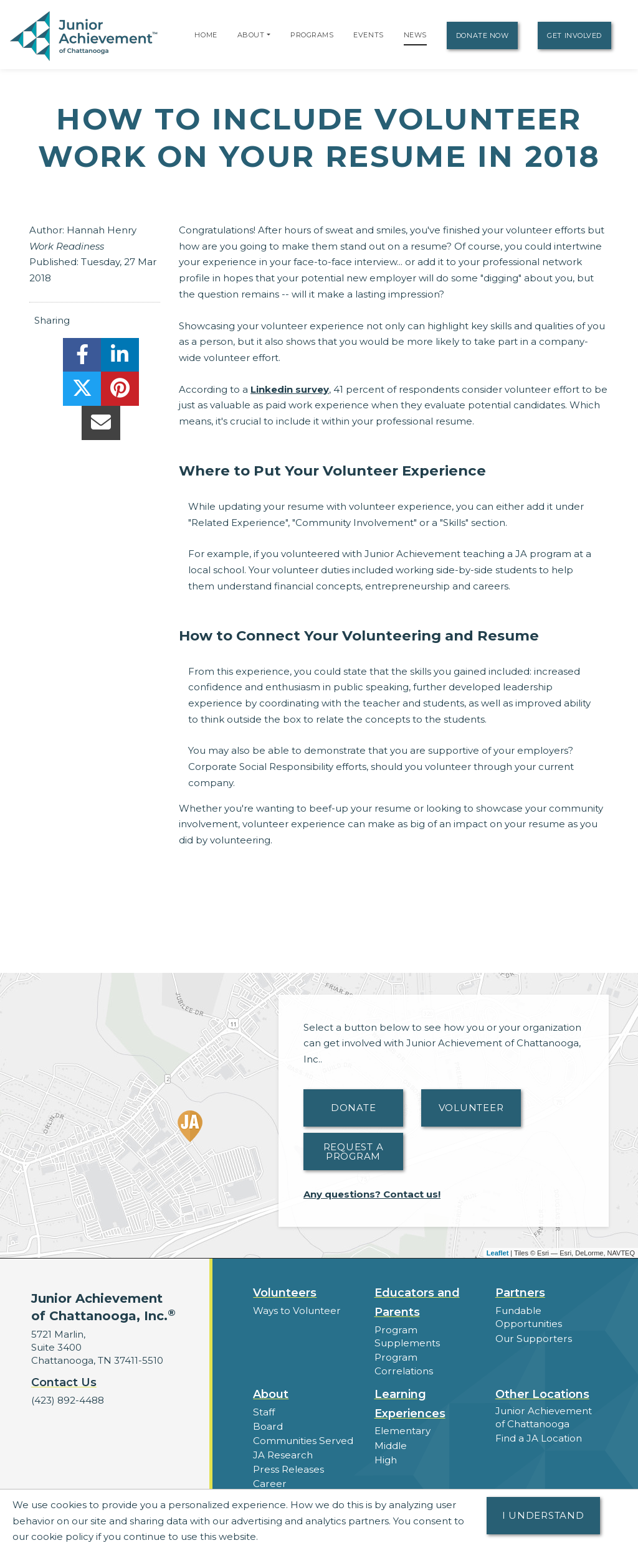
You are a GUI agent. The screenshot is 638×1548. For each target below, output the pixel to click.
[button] (268, 34)
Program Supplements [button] (406, 1336)
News (415, 34)
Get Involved (574, 35)
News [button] (266, 1484)
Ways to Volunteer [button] (296, 1310)
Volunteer (471, 1108)
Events (368, 34)
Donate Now (482, 35)
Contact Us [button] (64, 1382)
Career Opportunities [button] (303, 1470)
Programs (311, 34)
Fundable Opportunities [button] (528, 1317)
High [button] (385, 1446)
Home (205, 34)
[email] (101, 426)
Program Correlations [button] (425, 1357)
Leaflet (497, 1253)
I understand (543, 1515)
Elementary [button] (402, 1418)
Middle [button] (390, 1432)
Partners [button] (520, 1293)
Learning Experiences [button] (409, 1390)
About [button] (270, 1380)
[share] (82, 358)
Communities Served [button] (302, 1427)
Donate (353, 1108)
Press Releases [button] (288, 1455)
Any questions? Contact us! (371, 1194)
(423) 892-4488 (67, 1400)
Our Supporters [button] (532, 1338)
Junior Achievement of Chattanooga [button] (543, 1403)
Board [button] (267, 1413)
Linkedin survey (289, 389)
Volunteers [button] (285, 1293)
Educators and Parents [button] (417, 1302)
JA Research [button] (282, 1441)
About (251, 34)
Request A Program (353, 1151)
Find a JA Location (538, 1424)
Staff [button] (263, 1398)
